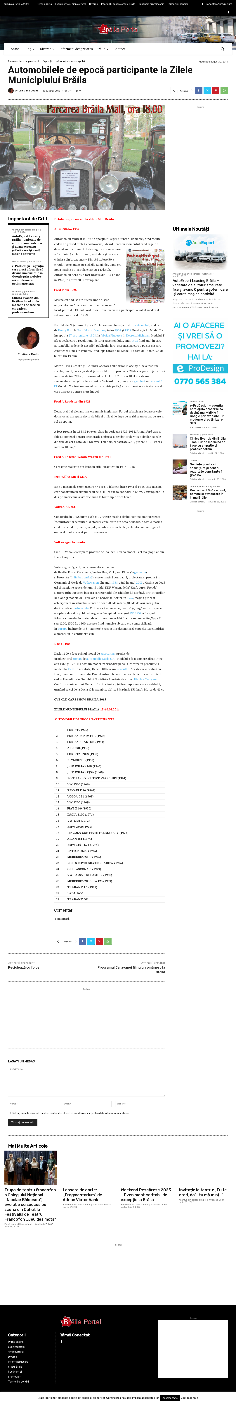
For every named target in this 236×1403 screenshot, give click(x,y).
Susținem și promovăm (23, 292)
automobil (142, 325)
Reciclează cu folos (23, 967)
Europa (62, 629)
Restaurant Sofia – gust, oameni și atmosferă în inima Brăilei (208, 494)
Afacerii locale (19, 262)
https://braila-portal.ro (28, 359)
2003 (139, 582)
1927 (128, 330)
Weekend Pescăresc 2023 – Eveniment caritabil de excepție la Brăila (146, 1194)
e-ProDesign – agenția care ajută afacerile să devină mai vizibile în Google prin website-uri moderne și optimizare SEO (28, 275)
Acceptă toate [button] (170, 1398)
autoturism (107, 653)
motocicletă (81, 608)
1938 (114, 582)
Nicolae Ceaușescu (146, 679)
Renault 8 (123, 669)
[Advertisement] (86, 1017)
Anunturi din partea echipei (25, 230)
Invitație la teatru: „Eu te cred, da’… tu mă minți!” (203, 1192)
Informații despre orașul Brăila (205, 486)
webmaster (207, 274)
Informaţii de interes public (71, 61)
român (77, 659)
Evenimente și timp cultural (23, 61)
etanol (155, 381)
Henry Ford (65, 330)
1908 (117, 330)
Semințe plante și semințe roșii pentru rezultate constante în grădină (206, 470)
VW (139, 613)
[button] (222, 48)
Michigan (143, 335)
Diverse (193, 460)
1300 (70, 669)
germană (140, 572)
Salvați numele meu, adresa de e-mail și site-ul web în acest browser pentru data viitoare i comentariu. (71, 1113)
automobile (93, 659)
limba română (83, 577)
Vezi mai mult (189, 1397)
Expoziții (47, 61)
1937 (130, 598)
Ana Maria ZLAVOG (44, 1224)
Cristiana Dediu (28, 90)
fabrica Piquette (111, 335)
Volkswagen (91, 582)
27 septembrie (78, 335)
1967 (132, 613)
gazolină (139, 381)
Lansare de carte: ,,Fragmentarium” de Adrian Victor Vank (82, 1194)
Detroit (131, 335)
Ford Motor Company (91, 330)
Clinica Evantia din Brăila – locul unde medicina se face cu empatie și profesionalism (26, 305)
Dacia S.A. (108, 659)
